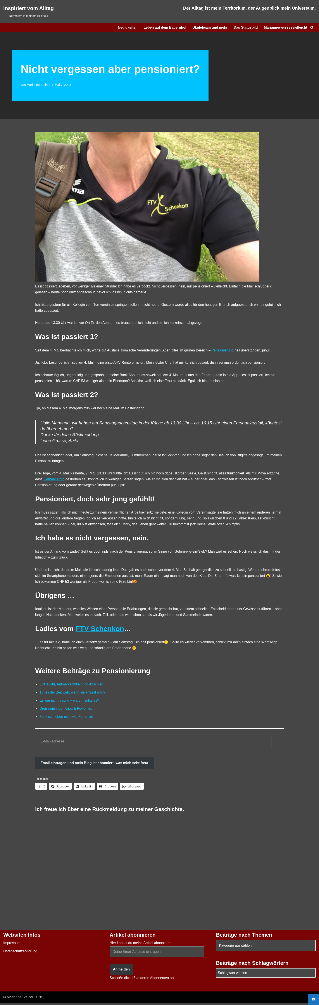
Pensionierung (224, 351)
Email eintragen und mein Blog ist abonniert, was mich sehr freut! (95, 765)
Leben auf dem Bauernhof (164, 27)
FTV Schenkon (100, 631)
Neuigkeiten (126, 27)
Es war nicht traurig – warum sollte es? (70, 703)
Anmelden (121, 972)
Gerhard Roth (54, 480)
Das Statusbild (245, 27)
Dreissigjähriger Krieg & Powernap (66, 711)
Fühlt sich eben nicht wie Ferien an (66, 719)
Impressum (12, 945)
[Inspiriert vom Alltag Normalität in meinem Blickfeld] (28, 11)
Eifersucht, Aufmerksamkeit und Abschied (72, 686)
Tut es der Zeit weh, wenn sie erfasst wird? (73, 694)
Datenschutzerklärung (20, 953)
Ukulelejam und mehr (209, 27)
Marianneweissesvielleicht (285, 27)
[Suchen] (312, 27)
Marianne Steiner (39, 84)
